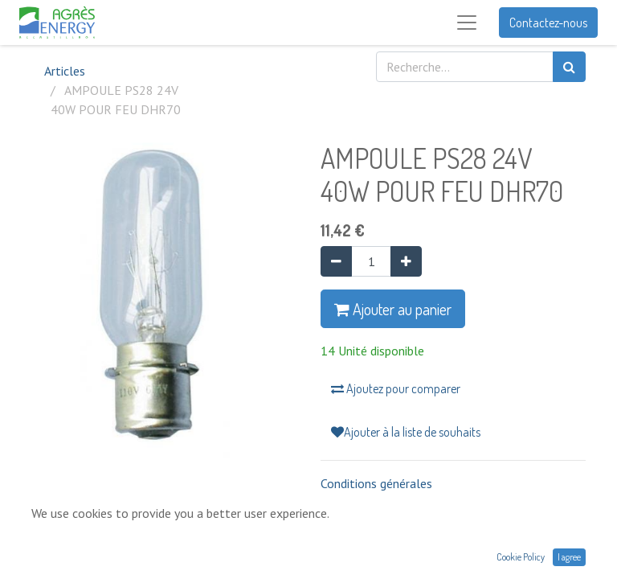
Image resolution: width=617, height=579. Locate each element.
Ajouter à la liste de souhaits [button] (405, 432)
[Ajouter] (406, 261)
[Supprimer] (336, 261)
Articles (64, 71)
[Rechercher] (569, 66)
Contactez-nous (548, 22)
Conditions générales (376, 483)
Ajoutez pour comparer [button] (395, 388)
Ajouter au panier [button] (393, 308)
